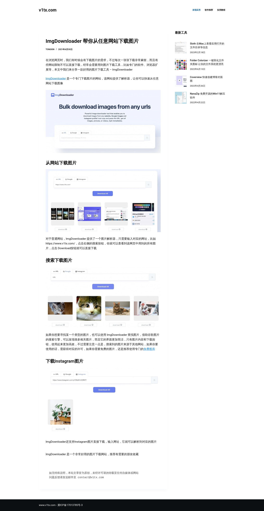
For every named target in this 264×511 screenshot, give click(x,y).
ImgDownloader (56, 78)
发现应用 (196, 10)
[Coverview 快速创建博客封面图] (181, 81)
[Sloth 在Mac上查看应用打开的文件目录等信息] (181, 47)
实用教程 (221, 10)
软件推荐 (209, 10)
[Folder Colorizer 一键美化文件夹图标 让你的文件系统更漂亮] (181, 64)
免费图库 (149, 349)
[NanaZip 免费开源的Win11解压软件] (181, 98)
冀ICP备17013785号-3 (70, 505)
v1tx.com (48, 10)
